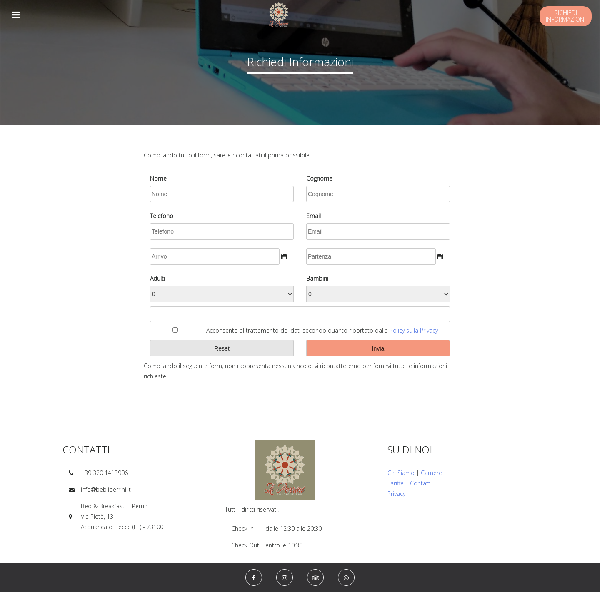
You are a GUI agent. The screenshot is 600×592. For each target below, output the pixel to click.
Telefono (161, 216)
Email (313, 216)
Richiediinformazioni (565, 16)
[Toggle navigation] (15, 14)
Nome (158, 178)
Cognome (319, 178)
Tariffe (396, 483)
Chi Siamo (401, 473)
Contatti (421, 483)
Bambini (317, 278)
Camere (431, 473)
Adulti (157, 278)
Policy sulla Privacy (414, 330)
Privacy (396, 493)
